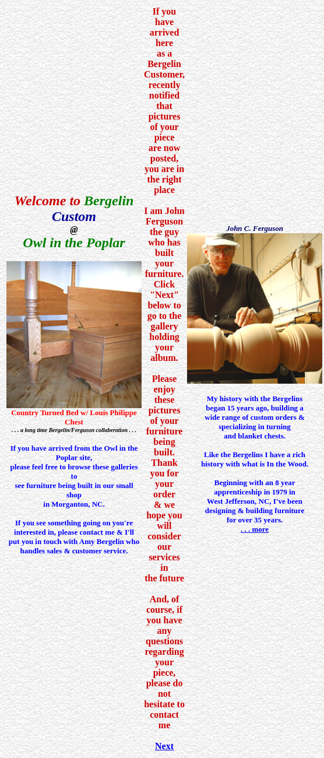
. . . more (255, 529)
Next (164, 746)
